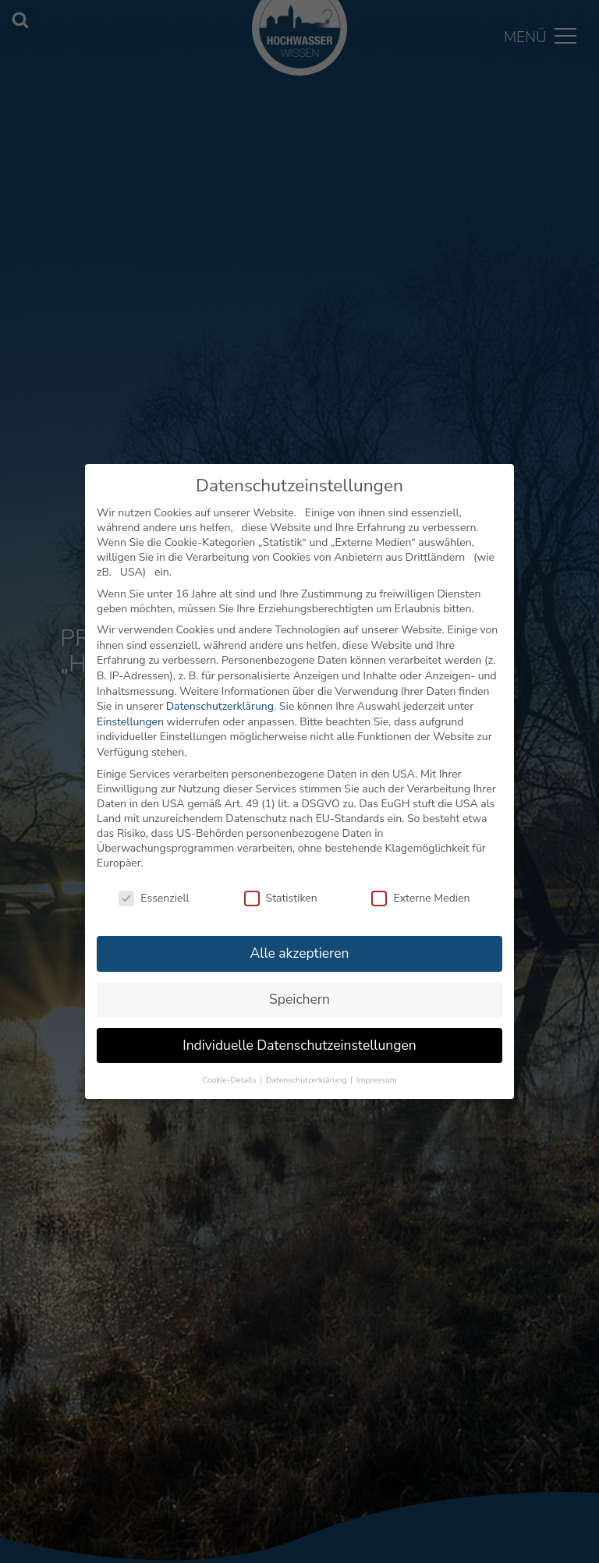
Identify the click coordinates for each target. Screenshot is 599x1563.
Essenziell (154, 898)
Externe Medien (420, 898)
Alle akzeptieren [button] (299, 953)
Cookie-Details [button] (230, 1080)
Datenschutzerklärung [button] (307, 1080)
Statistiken (280, 898)
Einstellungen (130, 721)
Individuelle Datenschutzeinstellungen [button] (299, 1045)
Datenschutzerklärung (220, 706)
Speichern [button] (299, 999)
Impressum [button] (376, 1080)
